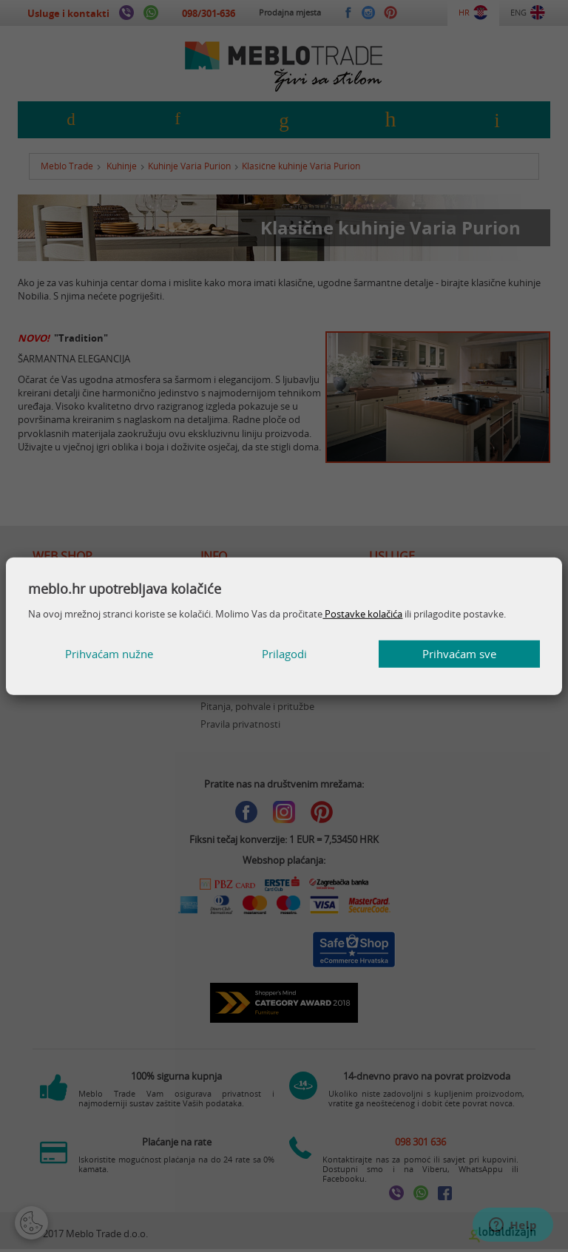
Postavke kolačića (362, 613)
